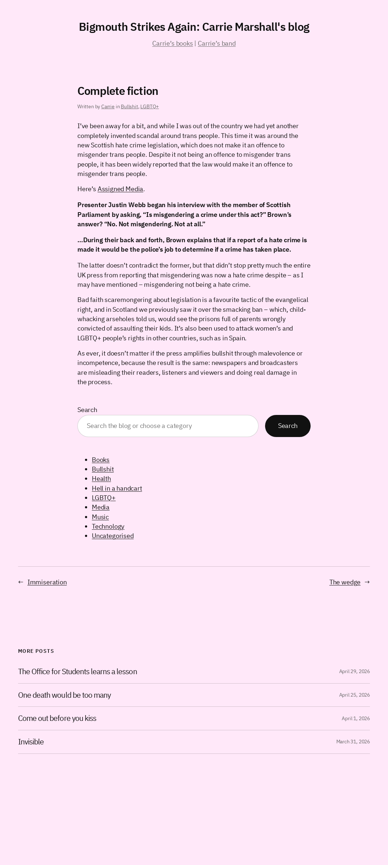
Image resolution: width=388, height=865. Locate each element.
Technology (108, 526)
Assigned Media (120, 189)
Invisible (31, 742)
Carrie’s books (172, 43)
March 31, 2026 (353, 741)
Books (101, 459)
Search (87, 410)
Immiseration (47, 582)
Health (101, 478)
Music (100, 517)
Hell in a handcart (117, 488)
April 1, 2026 (356, 718)
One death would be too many (64, 695)
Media (101, 507)
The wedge (345, 582)
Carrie (108, 106)
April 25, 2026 (354, 695)
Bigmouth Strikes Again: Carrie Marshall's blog (194, 26)
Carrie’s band (217, 43)
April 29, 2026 (354, 671)
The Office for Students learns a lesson (77, 671)
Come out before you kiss (57, 718)
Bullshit (129, 106)
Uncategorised (113, 536)
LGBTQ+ (149, 106)
